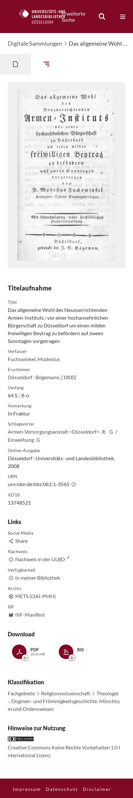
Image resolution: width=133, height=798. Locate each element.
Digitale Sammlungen (35, 43)
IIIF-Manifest (30, 614)
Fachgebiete (21, 693)
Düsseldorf (20, 377)
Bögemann (47, 377)
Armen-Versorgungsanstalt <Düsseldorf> (53, 431)
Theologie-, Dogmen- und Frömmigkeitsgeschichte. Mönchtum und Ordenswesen (64, 701)
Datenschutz (62, 789)
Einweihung (21, 440)
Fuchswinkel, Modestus (34, 359)
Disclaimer (97, 789)
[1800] (68, 377)
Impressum (27, 789)
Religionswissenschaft (65, 693)
